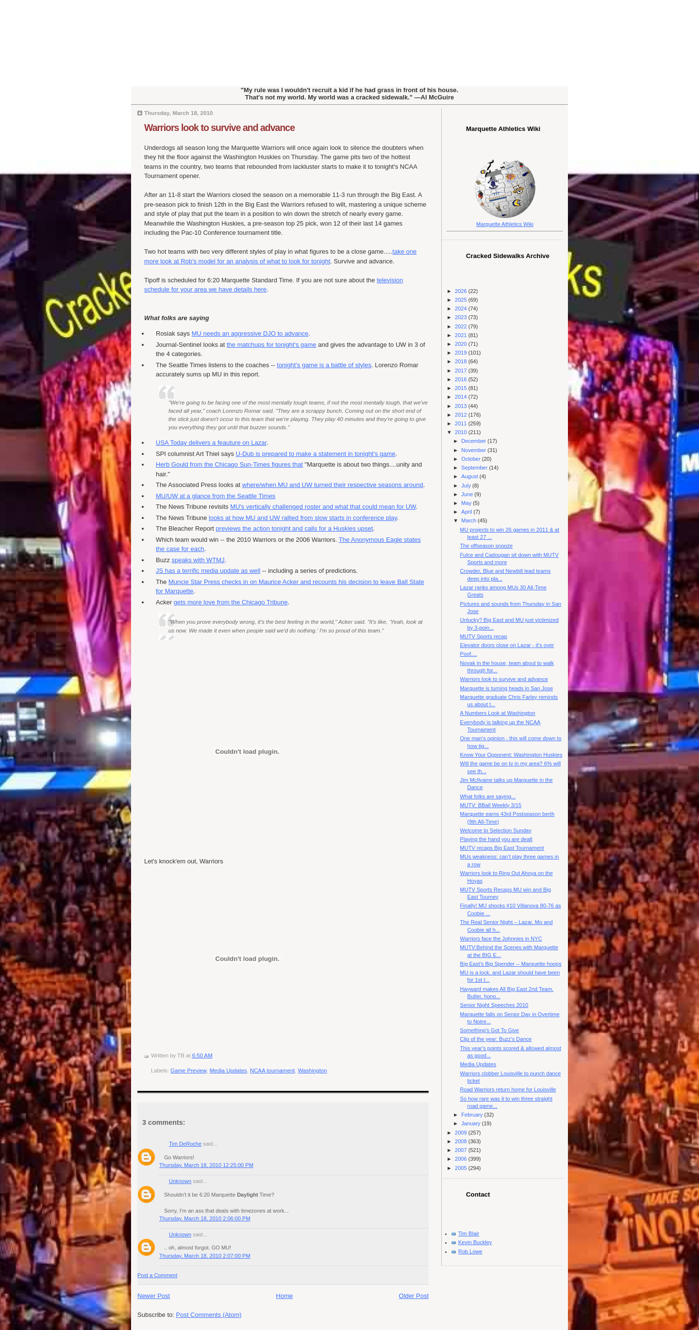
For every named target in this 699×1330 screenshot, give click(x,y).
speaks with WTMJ (198, 560)
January (471, 1123)
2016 (461, 379)
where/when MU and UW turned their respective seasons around (332, 484)
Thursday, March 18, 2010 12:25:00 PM (206, 1165)
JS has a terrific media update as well (208, 570)
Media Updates (228, 1070)
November (474, 450)
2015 (461, 388)
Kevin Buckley (475, 1242)
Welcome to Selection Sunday (496, 830)
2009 (461, 1132)
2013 (461, 406)
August (470, 476)
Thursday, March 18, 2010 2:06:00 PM (204, 1218)
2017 (461, 370)
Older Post (414, 1295)
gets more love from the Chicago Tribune (231, 602)
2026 (461, 291)
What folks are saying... (488, 796)
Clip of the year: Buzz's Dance (496, 1039)
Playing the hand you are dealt (496, 839)
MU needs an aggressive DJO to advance (250, 333)
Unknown (180, 1181)
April (467, 512)
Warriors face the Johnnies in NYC (501, 938)
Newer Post (153, 1295)
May (467, 503)
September (475, 467)
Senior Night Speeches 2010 (494, 1005)
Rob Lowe (470, 1251)
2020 (461, 344)
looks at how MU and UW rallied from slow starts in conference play (303, 517)
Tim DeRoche (185, 1144)
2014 (461, 397)
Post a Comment (157, 1275)
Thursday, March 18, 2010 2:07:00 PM (204, 1256)
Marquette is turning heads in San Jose (506, 688)
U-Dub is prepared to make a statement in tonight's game (316, 453)
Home (284, 1295)
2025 (461, 300)
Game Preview (188, 1070)
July (466, 485)
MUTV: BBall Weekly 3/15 (490, 805)
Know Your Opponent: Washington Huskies (511, 755)
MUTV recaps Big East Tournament (502, 848)
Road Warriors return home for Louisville (508, 1089)
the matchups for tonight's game (271, 344)
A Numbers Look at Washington (497, 713)
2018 (461, 361)
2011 (461, 423)
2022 (461, 326)
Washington (312, 1070)
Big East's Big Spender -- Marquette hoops (511, 964)
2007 (461, 1150)
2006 (461, 1159)
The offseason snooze (486, 546)
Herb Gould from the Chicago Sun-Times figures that (229, 464)
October (471, 459)
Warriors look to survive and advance (219, 127)
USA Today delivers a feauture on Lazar (211, 442)
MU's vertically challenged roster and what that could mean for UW (323, 506)
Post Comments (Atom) (209, 1314)
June (467, 494)
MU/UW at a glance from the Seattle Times (215, 496)
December (474, 441)
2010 (461, 432)
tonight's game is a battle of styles (324, 365)
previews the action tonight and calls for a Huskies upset (294, 528)
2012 (461, 415)
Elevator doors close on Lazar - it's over (507, 645)
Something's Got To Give (489, 1030)
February (472, 1115)
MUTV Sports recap (483, 636)
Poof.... (468, 654)
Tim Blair (468, 1233)
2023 (461, 317)
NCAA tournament (272, 1070)
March (469, 520)
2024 (461, 308)
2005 (461, 1168)
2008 (461, 1141)
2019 (461, 353)
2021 (461, 335)
